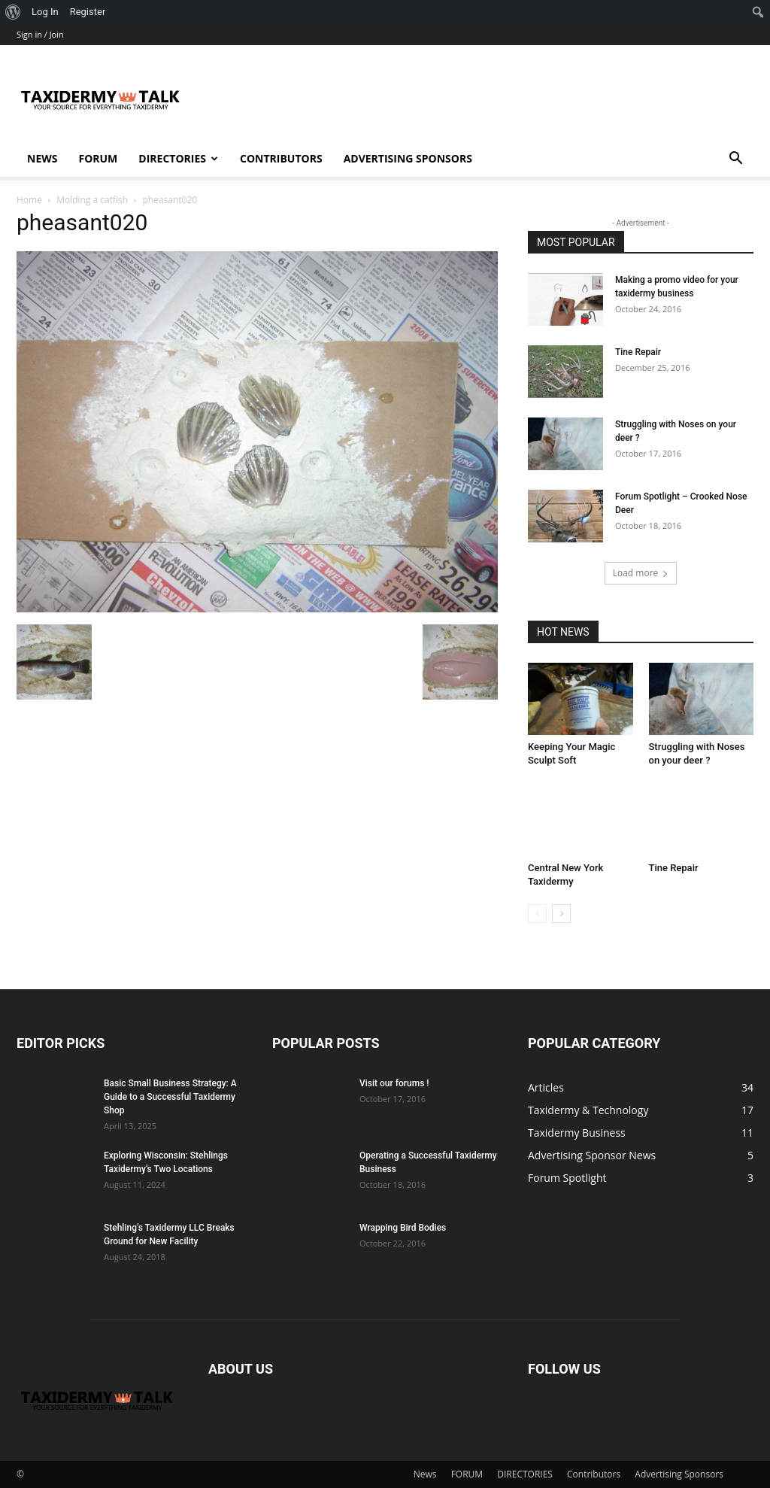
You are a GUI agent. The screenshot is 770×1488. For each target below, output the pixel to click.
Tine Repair (638, 352)
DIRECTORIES (178, 158)
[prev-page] (537, 913)
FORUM (97, 158)
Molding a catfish (92, 199)
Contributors (281, 158)
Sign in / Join (40, 34)
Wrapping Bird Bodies (402, 1227)
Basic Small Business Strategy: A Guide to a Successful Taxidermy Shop (170, 1097)
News (42, 158)
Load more (641, 572)
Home (29, 199)
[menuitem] (13, 12)
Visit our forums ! (394, 1083)
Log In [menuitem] (45, 11)
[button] (735, 160)
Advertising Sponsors (408, 158)
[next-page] (561, 913)
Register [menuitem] (88, 11)
